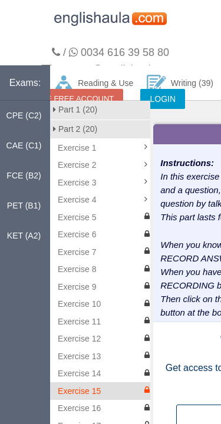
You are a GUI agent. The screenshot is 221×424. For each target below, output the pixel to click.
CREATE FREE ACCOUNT (67, 98)
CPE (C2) (24, 115)
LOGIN (163, 99)
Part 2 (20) (75, 129)
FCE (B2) (23, 175)
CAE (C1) (24, 145)
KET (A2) (24, 235)
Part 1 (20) (75, 109)
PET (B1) (24, 205)
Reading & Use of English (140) (94, 88)
